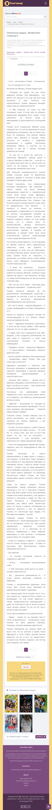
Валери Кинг (14, 58)
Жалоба (26, 667)
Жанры (26, 785)
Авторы (26, 783)
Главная (8, 22)
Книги (14, 22)
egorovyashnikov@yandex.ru (32, 769)
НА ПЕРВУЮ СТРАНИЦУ (26, 64)
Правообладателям (26, 778)
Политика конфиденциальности (26, 781)
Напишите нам (14, 678)
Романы (20, 22)
